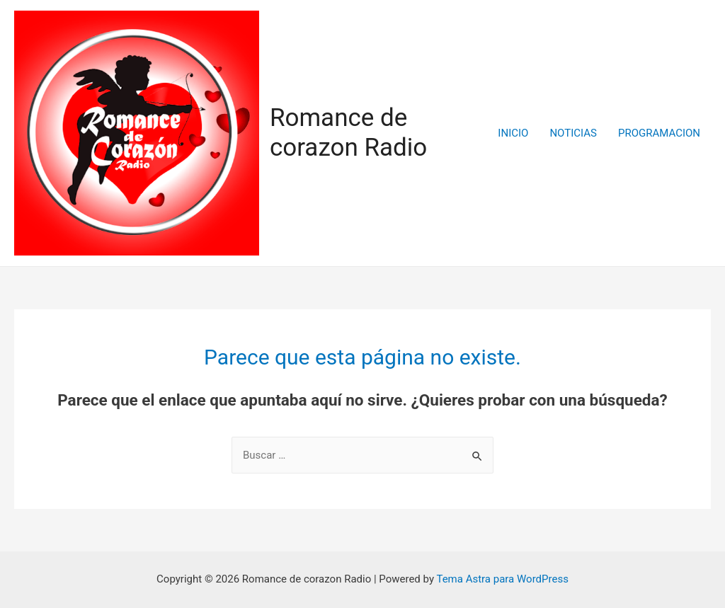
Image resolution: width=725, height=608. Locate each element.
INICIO (513, 133)
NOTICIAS (573, 133)
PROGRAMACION (659, 133)
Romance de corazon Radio (348, 132)
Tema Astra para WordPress (502, 579)
